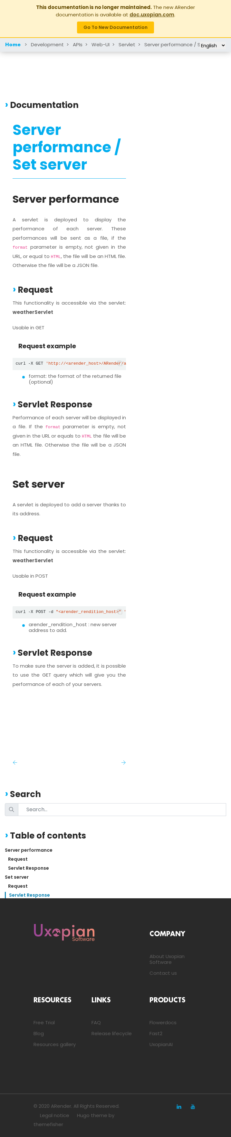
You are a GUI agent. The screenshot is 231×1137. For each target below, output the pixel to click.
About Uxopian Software (167, 959)
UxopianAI (161, 1044)
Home (13, 45)
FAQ (96, 1022)
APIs (77, 44)
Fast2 (155, 1033)
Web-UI (100, 44)
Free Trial (44, 1022)
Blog (39, 1033)
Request (18, 859)
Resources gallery (55, 1044)
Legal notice (54, 1115)
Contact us (163, 973)
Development (47, 44)
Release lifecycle (111, 1033)
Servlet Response (28, 868)
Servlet (127, 44)
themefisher (48, 1124)
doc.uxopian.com (152, 14)
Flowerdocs (163, 1022)
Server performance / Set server (183, 44)
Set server (17, 877)
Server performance (29, 850)
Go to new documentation (115, 27)
